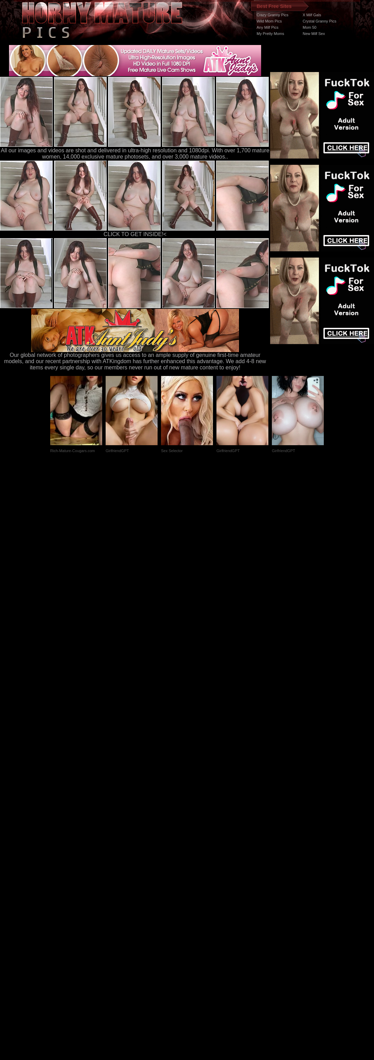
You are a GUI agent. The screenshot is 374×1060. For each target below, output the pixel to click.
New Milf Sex (314, 34)
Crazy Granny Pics (272, 15)
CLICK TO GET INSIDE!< (135, 234)
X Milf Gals (312, 15)
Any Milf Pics (267, 27)
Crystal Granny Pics (319, 21)
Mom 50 (310, 27)
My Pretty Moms (270, 34)
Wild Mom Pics (269, 21)
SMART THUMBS (199, 929)
